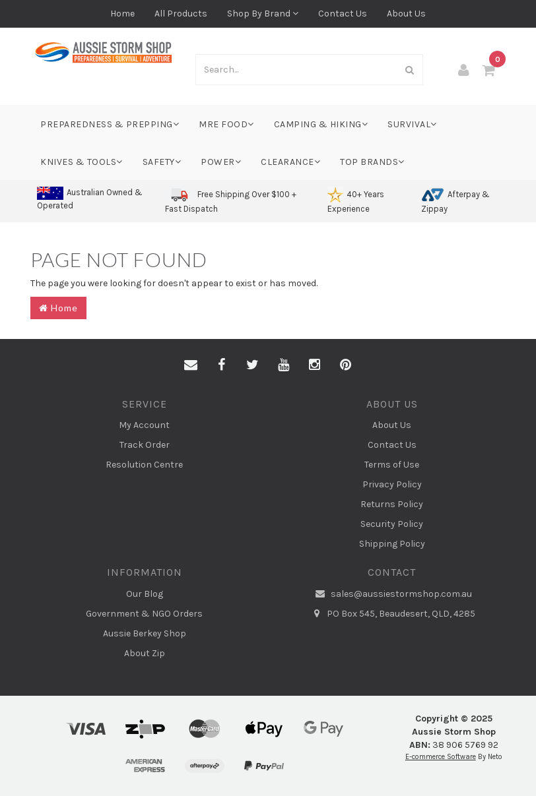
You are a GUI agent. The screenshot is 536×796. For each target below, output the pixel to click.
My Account (144, 425)
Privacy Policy (392, 484)
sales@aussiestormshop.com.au (392, 594)
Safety (162, 162)
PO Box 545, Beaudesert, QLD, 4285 (391, 614)
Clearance (290, 162)
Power (221, 162)
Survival (412, 124)
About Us (406, 13)
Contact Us (342, 13)
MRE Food (226, 124)
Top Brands (372, 162)
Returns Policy (391, 504)
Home (122, 13)
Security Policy (391, 524)
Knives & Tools (81, 162)
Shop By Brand (262, 13)
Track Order (144, 444)
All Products (180, 13)
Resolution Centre (144, 464)
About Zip (144, 653)
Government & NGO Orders (144, 613)
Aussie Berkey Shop (144, 633)
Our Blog (144, 593)
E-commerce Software (440, 756)
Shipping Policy (392, 543)
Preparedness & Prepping (109, 124)
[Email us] (191, 365)
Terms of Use (391, 464)
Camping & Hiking (321, 124)
